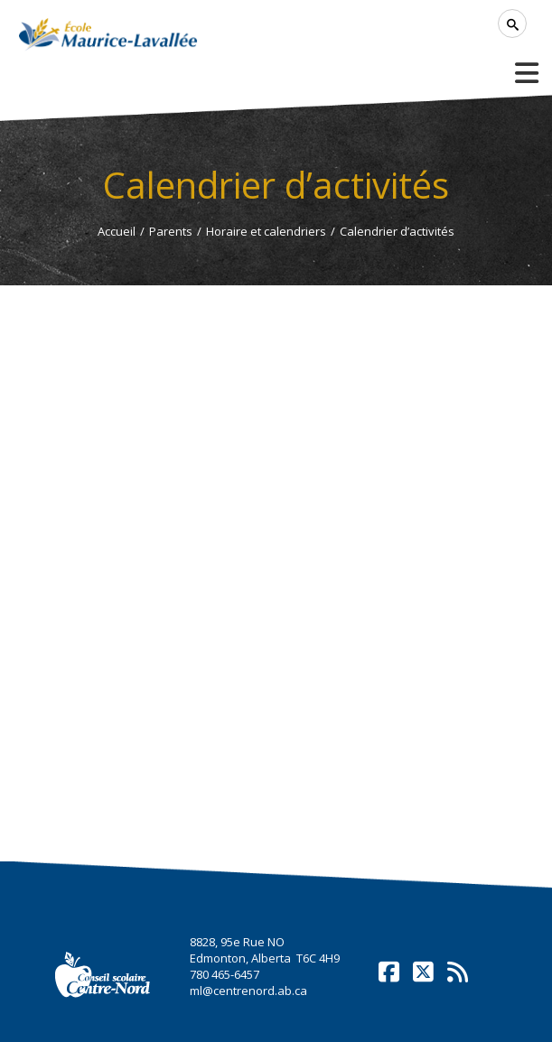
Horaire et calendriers (266, 231)
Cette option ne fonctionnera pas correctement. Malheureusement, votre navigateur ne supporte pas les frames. (275, 565)
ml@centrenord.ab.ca (248, 990)
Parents (170, 231)
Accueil (117, 231)
